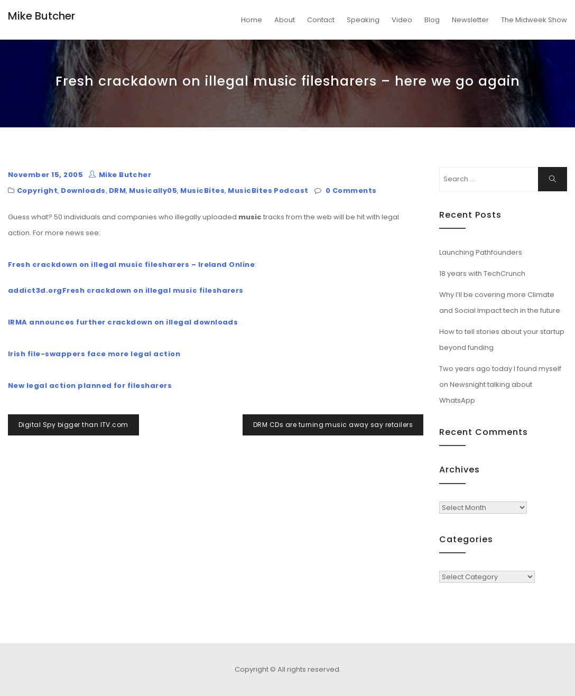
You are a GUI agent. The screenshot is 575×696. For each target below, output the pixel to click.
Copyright (37, 190)
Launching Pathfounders (480, 252)
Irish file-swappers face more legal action (94, 354)
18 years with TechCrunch (482, 273)
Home (251, 20)
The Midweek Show (534, 20)
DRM (117, 190)
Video (402, 20)
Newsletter (470, 20)
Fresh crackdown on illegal (117, 290)
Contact (321, 20)
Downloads (83, 190)
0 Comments (351, 190)
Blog (432, 20)
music (185, 290)
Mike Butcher (41, 15)
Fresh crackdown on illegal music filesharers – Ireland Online (131, 264)
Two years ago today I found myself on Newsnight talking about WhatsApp (500, 384)
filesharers (220, 290)
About (284, 20)
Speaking (363, 20)
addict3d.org (35, 290)
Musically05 (153, 190)
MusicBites (202, 190)
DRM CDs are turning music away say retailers (333, 424)
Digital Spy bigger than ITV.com (73, 424)
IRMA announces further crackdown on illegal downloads (123, 322)
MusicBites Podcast (268, 190)
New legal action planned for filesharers (90, 386)
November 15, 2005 (45, 175)
